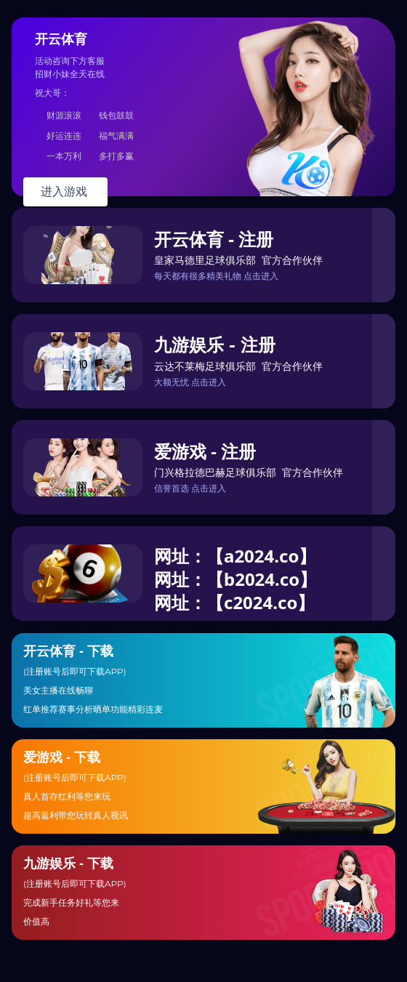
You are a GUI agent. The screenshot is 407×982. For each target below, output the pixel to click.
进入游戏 (65, 191)
